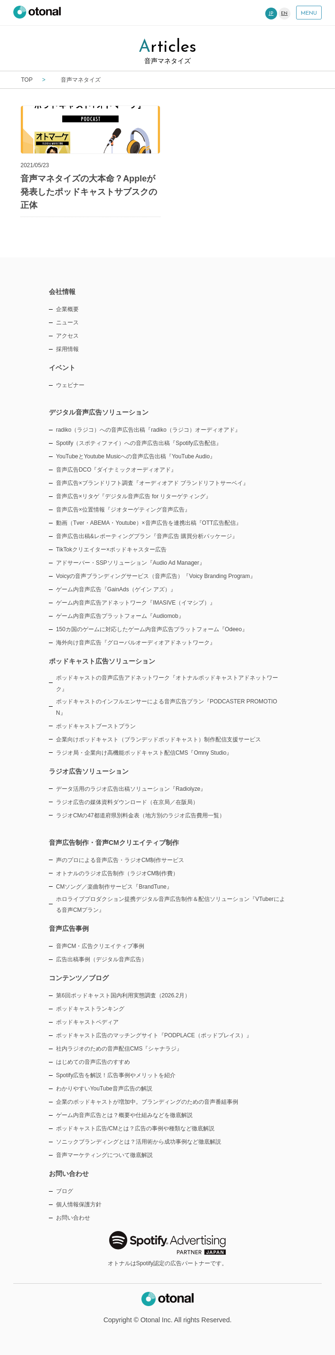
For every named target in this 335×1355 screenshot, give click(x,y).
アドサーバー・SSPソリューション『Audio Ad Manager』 (130, 562)
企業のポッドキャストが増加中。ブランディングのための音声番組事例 (147, 1102)
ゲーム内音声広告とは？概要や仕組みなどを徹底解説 (124, 1115)
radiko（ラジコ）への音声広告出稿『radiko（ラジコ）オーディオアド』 (148, 429)
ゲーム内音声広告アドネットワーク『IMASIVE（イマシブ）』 (135, 602)
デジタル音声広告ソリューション (99, 412)
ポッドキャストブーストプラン (96, 726)
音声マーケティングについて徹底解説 (104, 1155)
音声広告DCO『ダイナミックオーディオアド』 (116, 469)
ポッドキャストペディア (87, 1022)
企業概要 (67, 309)
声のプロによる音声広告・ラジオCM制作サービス (120, 860)
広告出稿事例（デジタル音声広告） (101, 959)
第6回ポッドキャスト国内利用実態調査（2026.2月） (123, 995)
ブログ (64, 1191)
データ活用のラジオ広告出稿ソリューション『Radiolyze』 (131, 789)
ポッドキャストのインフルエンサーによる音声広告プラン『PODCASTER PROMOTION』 (166, 707)
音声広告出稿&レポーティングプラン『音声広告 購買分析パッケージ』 (147, 536)
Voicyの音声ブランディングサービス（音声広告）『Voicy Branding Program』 (156, 576)
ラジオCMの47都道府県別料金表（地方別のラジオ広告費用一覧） (140, 815)
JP (271, 13)
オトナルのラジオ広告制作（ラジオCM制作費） (117, 873)
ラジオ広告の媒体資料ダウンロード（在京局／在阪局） (127, 802)
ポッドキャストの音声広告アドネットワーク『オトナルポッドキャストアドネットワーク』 (167, 683)
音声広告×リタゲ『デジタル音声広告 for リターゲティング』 (133, 496)
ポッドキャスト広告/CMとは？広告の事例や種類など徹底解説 (135, 1128)
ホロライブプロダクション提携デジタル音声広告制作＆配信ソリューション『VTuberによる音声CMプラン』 (170, 905)
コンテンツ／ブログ (79, 978)
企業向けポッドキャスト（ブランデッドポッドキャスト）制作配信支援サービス (158, 739)
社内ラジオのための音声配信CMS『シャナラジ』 (119, 1048)
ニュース (67, 322)
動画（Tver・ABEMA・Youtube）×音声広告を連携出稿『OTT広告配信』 (149, 523)
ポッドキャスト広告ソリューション (102, 661)
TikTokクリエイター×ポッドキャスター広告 (111, 549)
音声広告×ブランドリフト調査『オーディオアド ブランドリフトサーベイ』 (152, 483)
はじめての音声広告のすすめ (93, 1062)
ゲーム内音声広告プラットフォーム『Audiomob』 (120, 616)
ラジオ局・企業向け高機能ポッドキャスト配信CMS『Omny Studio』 (144, 752)
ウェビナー (70, 385)
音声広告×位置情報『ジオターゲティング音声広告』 (123, 509)
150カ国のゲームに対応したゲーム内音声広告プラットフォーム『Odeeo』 (152, 629)
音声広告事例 (69, 928)
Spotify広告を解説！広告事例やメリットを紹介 (116, 1075)
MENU (309, 13)
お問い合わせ (73, 1217)
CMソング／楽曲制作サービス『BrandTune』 (114, 886)
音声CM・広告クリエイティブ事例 (100, 946)
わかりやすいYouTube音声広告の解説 (104, 1088)
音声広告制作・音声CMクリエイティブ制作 (114, 842)
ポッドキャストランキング (90, 1008)
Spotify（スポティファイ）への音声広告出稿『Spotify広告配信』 (139, 443)
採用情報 (67, 349)
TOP (26, 79)
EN (284, 13)
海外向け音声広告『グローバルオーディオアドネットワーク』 (135, 642)
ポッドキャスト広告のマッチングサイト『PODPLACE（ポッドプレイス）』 (154, 1035)
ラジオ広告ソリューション (89, 771)
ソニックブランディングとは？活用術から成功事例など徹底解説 (138, 1141)
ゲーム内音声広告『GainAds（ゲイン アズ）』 (116, 589)
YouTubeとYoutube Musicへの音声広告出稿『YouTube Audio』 (135, 456)
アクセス (67, 335)
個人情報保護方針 (79, 1204)
